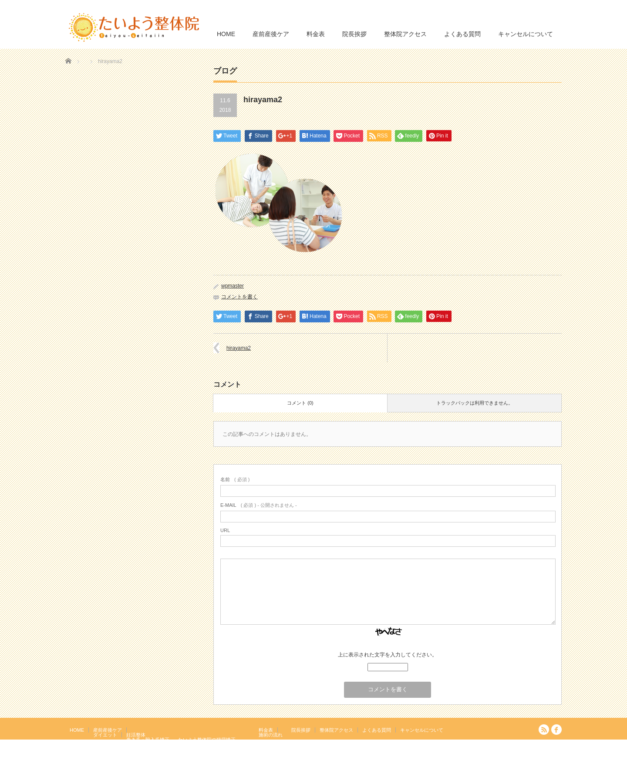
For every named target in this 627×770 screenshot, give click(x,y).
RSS (544, 729)
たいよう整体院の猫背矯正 (207, 739)
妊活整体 (135, 734)
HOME (226, 33)
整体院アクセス (405, 33)
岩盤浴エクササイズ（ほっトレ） (214, 744)
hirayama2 (238, 348)
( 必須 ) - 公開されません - (258, 505)
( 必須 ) (234, 479)
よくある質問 (462, 33)
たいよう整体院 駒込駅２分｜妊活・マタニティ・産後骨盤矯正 (486, 763)
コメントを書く (239, 297)
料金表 (316, 33)
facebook (556, 729)
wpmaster (232, 286)
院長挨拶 (354, 33)
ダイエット (105, 734)
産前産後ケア (271, 33)
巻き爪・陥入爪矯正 (147, 739)
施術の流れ (271, 734)
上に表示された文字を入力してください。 (387, 655)
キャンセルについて (525, 33)
